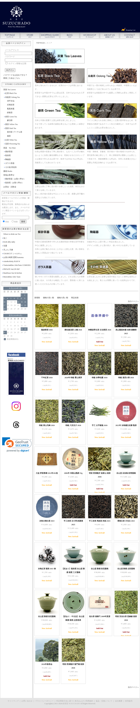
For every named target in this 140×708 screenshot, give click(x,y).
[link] (17, 444)
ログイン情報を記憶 (16, 63)
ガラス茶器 (9, 163)
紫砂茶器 (9, 152)
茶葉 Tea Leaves (9, 89)
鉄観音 (10, 112)
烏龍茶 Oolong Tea (12, 97)
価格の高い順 (62, 298)
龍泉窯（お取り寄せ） (14, 183)
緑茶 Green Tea (11, 117)
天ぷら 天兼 (8, 250)
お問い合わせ (26, 701)
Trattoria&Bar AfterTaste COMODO (16, 265)
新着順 (37, 298)
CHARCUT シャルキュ (12, 253)
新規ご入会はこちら (11, 78)
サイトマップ (13, 701)
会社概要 (118, 701)
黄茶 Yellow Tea (11, 124)
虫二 (5, 238)
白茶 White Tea (11, 140)
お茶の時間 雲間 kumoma (13, 257)
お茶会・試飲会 (9, 187)
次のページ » (133, 301)
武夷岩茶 (10, 105)
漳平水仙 (10, 101)
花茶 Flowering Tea (12, 144)
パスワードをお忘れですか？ (15, 75)
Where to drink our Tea (12, 234)
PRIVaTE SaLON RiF (11, 269)
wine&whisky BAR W (11, 261)
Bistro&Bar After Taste (12, 277)
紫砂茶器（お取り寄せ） (15, 179)
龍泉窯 (8, 155)
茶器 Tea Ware (9, 148)
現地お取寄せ (8, 175)
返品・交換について (104, 701)
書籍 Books (7, 171)
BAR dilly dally (9, 242)
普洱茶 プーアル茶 (14, 132)
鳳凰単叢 (10, 109)
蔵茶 (9, 136)
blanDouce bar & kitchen (12, 273)
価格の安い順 (48, 298)
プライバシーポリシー (44, 701)
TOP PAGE (40, 43)
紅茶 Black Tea (11, 93)
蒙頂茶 (10, 120)
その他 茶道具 (11, 167)
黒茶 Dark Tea (10, 128)
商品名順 (74, 298)
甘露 (5, 246)
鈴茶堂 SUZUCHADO (71, 703)
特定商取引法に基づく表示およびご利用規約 (74, 701)
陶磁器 (8, 159)
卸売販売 (129, 701)
